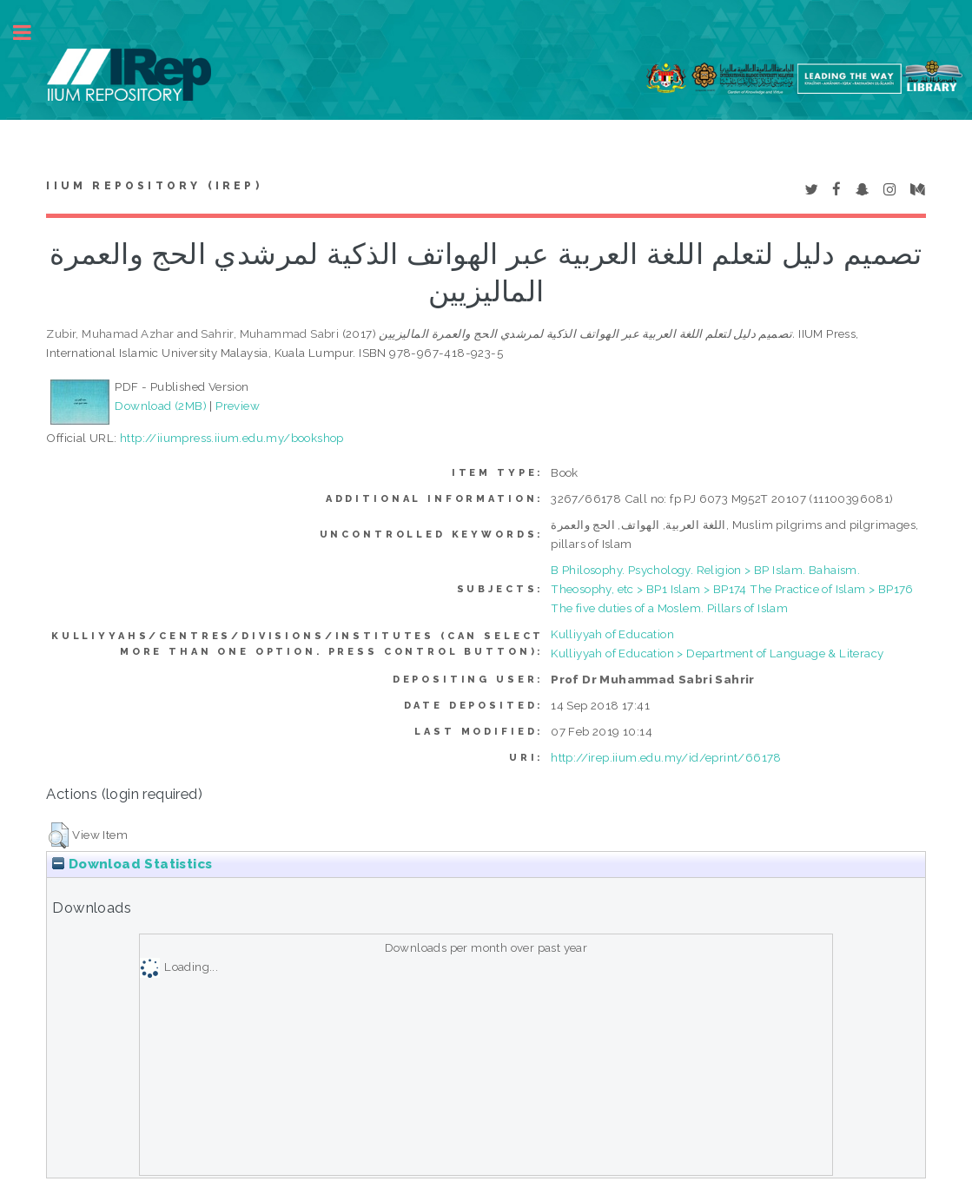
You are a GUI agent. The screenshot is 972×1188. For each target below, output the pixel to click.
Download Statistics (132, 864)
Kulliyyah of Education (612, 634)
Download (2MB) (161, 405)
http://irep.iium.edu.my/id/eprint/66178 (666, 757)
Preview (237, 405)
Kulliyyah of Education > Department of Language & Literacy (717, 653)
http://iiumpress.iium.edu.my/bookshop (232, 438)
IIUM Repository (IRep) (153, 186)
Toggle (31, 32)
